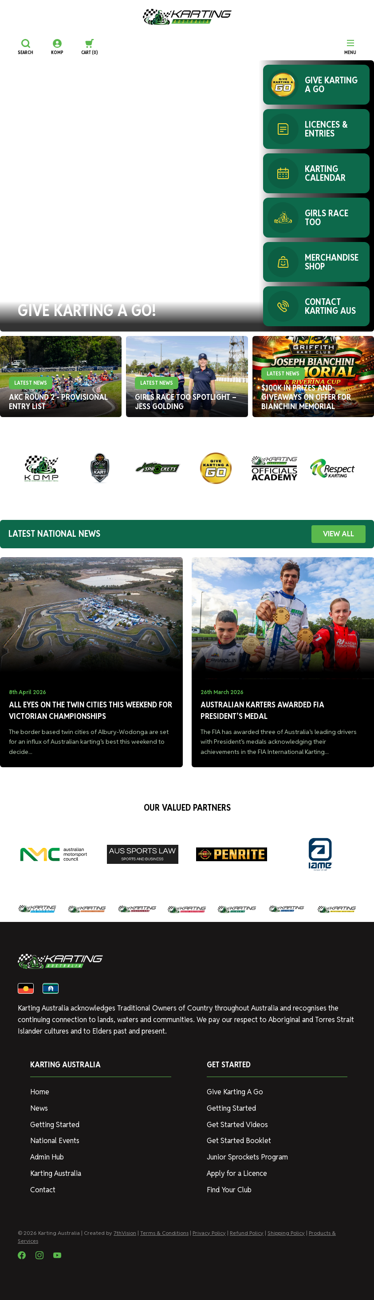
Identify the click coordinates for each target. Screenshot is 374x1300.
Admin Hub (47, 1157)
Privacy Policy (209, 1233)
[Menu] (350, 47)
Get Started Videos (237, 1124)
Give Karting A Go (235, 1092)
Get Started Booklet (239, 1140)
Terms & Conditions (164, 1233)
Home (39, 1092)
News (39, 1108)
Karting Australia (55, 1173)
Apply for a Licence (237, 1173)
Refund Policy (247, 1233)
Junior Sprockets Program (247, 1157)
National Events (54, 1140)
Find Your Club (229, 1190)
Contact (42, 1190)
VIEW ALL (338, 534)
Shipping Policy (286, 1233)
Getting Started (54, 1124)
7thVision (125, 1233)
